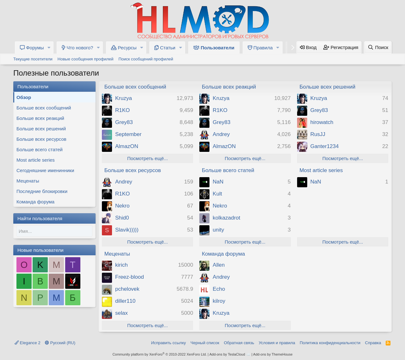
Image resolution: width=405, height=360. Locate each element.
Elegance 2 (27, 342)
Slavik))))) (127, 230)
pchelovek (127, 289)
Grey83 (124, 122)
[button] (48, 47)
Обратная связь (239, 342)
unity (218, 230)
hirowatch (321, 122)
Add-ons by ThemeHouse (273, 354)
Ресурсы (123, 47)
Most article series (35, 160)
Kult (217, 194)
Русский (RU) (60, 342)
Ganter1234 (324, 146)
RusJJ (317, 134)
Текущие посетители (33, 59)
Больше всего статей (39, 149)
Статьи (164, 47)
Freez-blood (129, 277)
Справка (373, 342)
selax (121, 313)
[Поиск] (377, 47)
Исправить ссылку (168, 342)
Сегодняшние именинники (45, 170)
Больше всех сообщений (43, 107)
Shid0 (122, 218)
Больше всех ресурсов (41, 139)
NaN (218, 182)
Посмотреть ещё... (147, 158)
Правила (260, 47)
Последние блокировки (41, 191)
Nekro (122, 206)
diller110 (125, 301)
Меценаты (27, 180)
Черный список (204, 342)
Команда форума (35, 201)
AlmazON (126, 146)
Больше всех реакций (40, 118)
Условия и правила (277, 342)
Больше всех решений (41, 128)
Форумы (32, 47)
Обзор (23, 97)
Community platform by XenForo (159, 354)
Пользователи (213, 47)
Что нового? (77, 47)
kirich (121, 265)
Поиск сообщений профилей (145, 59)
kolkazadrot (226, 218)
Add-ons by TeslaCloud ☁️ (230, 354)
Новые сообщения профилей (86, 59)
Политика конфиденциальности (330, 342)
